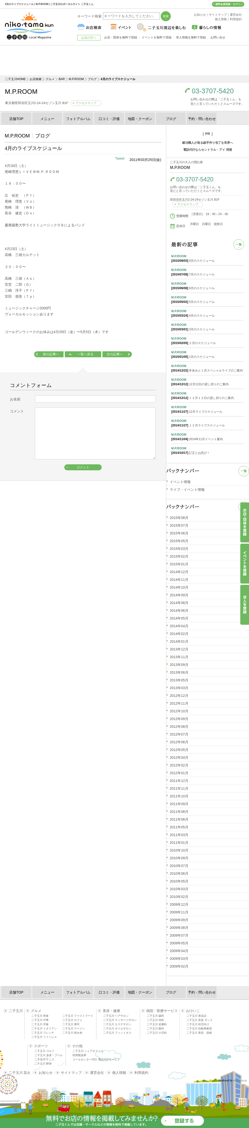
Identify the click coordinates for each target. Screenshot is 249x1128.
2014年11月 (179, 580)
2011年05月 (179, 827)
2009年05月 (179, 943)
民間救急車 (79, 1055)
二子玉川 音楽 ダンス (199, 1019)
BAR (62, 79)
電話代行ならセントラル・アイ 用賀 (207, 149)
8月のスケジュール (207, 258)
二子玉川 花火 (20, 1073)
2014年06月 (179, 611)
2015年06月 (179, 533)
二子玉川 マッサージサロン (120, 1019)
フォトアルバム (78, 119)
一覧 (239, 244)
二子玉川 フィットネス (117, 1032)
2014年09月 (179, 595)
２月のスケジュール (207, 340)
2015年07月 (179, 525)
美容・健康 (111, 1011)
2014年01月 (179, 641)
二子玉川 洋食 (40, 1024)
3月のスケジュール (207, 327)
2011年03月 (179, 835)
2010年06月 (179, 874)
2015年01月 (179, 564)
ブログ (92, 79)
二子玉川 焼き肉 (72, 1032)
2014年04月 (179, 626)
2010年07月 (179, 866)
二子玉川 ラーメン (73, 1028)
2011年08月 (179, 812)
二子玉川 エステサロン (117, 1024)
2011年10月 (179, 796)
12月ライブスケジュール (207, 409)
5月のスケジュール (207, 299)
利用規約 (141, 1073)
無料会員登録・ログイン (229, 4)
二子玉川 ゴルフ (44, 1050)
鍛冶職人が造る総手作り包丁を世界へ (207, 142)
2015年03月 (179, 549)
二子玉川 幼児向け (197, 1024)
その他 (77, 1046)
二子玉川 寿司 (71, 1024)
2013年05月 (179, 680)
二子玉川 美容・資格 (199, 1032)
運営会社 (97, 1073)
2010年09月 (179, 858)
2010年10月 (179, 850)
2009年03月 (179, 959)
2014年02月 (179, 634)
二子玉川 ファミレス (44, 1036)
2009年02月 (179, 966)
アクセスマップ (86, 103)
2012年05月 (179, 750)
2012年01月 (179, 773)
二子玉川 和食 (40, 1015)
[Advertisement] (125, 60)
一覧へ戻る (85, 354)
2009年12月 (179, 904)
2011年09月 (179, 804)
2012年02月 (179, 765)
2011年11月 (179, 788)
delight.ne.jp (240, 1080)
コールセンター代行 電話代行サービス (96, 1059)
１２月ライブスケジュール (207, 423)
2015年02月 (179, 556)
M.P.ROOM (76, 79)
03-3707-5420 (213, 91)
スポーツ (41, 1046)
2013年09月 (179, 665)
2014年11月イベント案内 (207, 436)
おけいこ (193, 1011)
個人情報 (119, 1073)
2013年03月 (179, 688)
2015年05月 (179, 541)
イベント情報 (180, 482)
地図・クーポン (140, 119)
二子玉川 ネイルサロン (117, 1028)
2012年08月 (179, 727)
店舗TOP (16, 119)
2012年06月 (179, 742)
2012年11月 (179, 703)
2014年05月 (179, 618)
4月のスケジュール (207, 313)
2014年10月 (179, 587)
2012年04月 (179, 757)
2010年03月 (179, 889)
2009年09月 (179, 920)
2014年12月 (179, 572)
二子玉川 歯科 (155, 1015)
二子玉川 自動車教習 (199, 1028)
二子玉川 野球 (43, 1063)
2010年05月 (179, 881)
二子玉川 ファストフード (77, 1015)
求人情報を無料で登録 (191, 37)
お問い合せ (217, 37)
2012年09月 (179, 719)
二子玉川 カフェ (72, 1019)
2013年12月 (179, 649)
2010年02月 (179, 897)
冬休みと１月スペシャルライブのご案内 (207, 368)
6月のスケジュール (207, 285)
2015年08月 (179, 518)
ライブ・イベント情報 (187, 490)
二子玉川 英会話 (196, 1015)
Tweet (119, 158)
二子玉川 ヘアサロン (116, 1015)
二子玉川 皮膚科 (157, 1024)
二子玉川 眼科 (155, 1028)
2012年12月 (179, 696)
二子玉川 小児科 (157, 1032)
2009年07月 (179, 935)
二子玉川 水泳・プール (48, 1055)
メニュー (47, 119)
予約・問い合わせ (202, 119)
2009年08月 (179, 928)
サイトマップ (71, 1073)
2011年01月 (179, 843)
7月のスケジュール (207, 272)
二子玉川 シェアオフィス (88, 1050)
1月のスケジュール (207, 354)
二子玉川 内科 (155, 1019)
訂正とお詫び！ (207, 450)
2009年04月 (179, 951)
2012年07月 (179, 734)
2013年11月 (179, 657)
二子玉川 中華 (40, 1019)
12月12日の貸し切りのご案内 (207, 381)
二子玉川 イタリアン (44, 1028)
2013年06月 (179, 672)
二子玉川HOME (15, 79)
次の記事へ (115, 354)
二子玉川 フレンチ (42, 1032)
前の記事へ (51, 354)
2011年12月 (179, 781)
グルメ (50, 79)
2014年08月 (179, 603)
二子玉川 (16, 1011)
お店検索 (36, 79)
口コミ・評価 (109, 119)
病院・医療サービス (162, 1011)
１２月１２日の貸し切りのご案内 (207, 395)
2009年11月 (179, 912)
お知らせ (46, 1073)
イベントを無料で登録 (156, 37)
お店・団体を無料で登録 (120, 37)
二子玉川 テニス (44, 1059)
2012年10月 (179, 711)
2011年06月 (179, 819)
